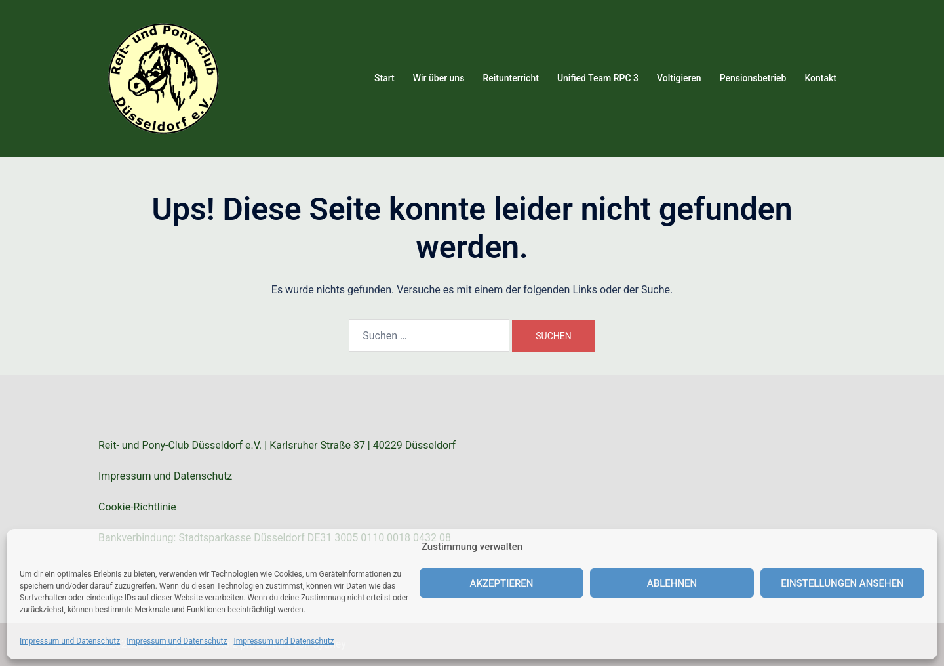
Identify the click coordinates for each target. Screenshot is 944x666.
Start (384, 78)
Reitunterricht (510, 78)
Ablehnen (672, 583)
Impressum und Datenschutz (70, 641)
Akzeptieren (502, 583)
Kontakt (820, 78)
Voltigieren (679, 78)
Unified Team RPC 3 (598, 78)
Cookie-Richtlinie (137, 507)
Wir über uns (439, 78)
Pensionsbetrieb (753, 78)
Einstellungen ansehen (842, 583)
